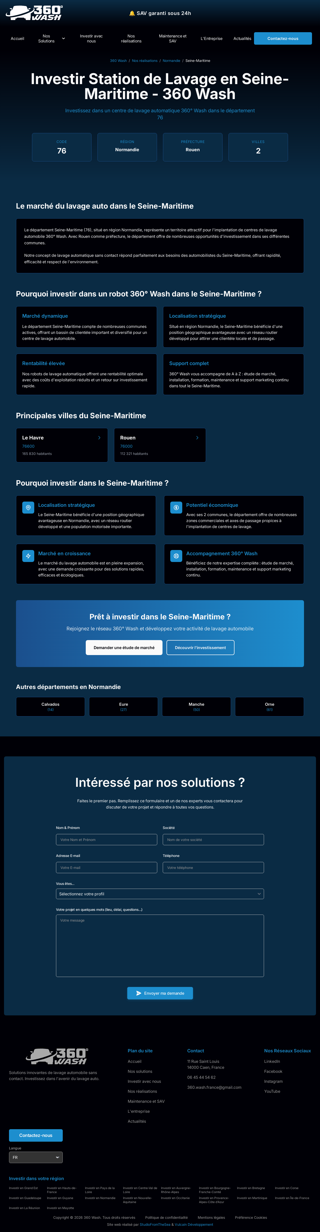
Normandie (171, 60)
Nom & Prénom (68, 827)
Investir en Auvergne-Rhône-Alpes (176, 1190)
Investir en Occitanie (175, 1198)
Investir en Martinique (252, 1198)
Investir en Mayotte (60, 1208)
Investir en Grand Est (23, 1188)
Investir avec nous (144, 1081)
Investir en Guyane (60, 1198)
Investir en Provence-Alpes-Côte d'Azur (214, 1200)
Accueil (135, 1061)
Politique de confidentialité (166, 1217)
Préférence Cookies (251, 1217)
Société (169, 827)
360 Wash (118, 60)
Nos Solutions (46, 38)
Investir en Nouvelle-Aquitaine (137, 1200)
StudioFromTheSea (155, 1224)
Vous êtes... (65, 883)
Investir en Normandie (100, 1198)
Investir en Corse (286, 1188)
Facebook (273, 1071)
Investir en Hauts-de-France (61, 1190)
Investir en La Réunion (24, 1208)
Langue (15, 1148)
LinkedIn (272, 1061)
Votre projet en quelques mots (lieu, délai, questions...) (99, 909)
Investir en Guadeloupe (25, 1198)
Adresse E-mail (68, 855)
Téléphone (171, 855)
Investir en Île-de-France (292, 1198)
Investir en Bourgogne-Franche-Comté (215, 1190)
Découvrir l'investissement (200, 647)
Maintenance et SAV (146, 1101)
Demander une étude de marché (124, 647)
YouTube (272, 1091)
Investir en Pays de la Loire (100, 1190)
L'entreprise (139, 1111)
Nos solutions (140, 1071)
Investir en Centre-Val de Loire (140, 1190)
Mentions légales (211, 1217)
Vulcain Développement (194, 1224)
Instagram (273, 1081)
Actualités (137, 1121)
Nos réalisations (145, 60)
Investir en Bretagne (251, 1188)
